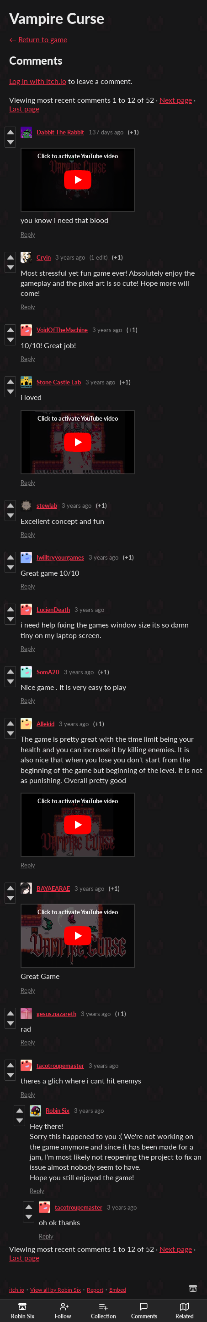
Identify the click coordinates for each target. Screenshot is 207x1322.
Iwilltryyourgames (60, 557)
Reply (28, 234)
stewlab (47, 505)
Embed (117, 1289)
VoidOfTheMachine (62, 329)
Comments (144, 1311)
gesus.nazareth (56, 1013)
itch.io (16, 1289)
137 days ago (106, 132)
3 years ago (70, 257)
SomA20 (48, 672)
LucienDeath (53, 609)
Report (95, 1289)
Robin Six (57, 1110)
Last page (24, 108)
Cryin (44, 257)
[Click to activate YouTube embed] (78, 180)
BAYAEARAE (53, 888)
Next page (175, 99)
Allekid (45, 724)
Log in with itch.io (37, 81)
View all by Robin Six (55, 1289)
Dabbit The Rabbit (60, 132)
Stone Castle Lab (59, 382)
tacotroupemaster (60, 1065)
